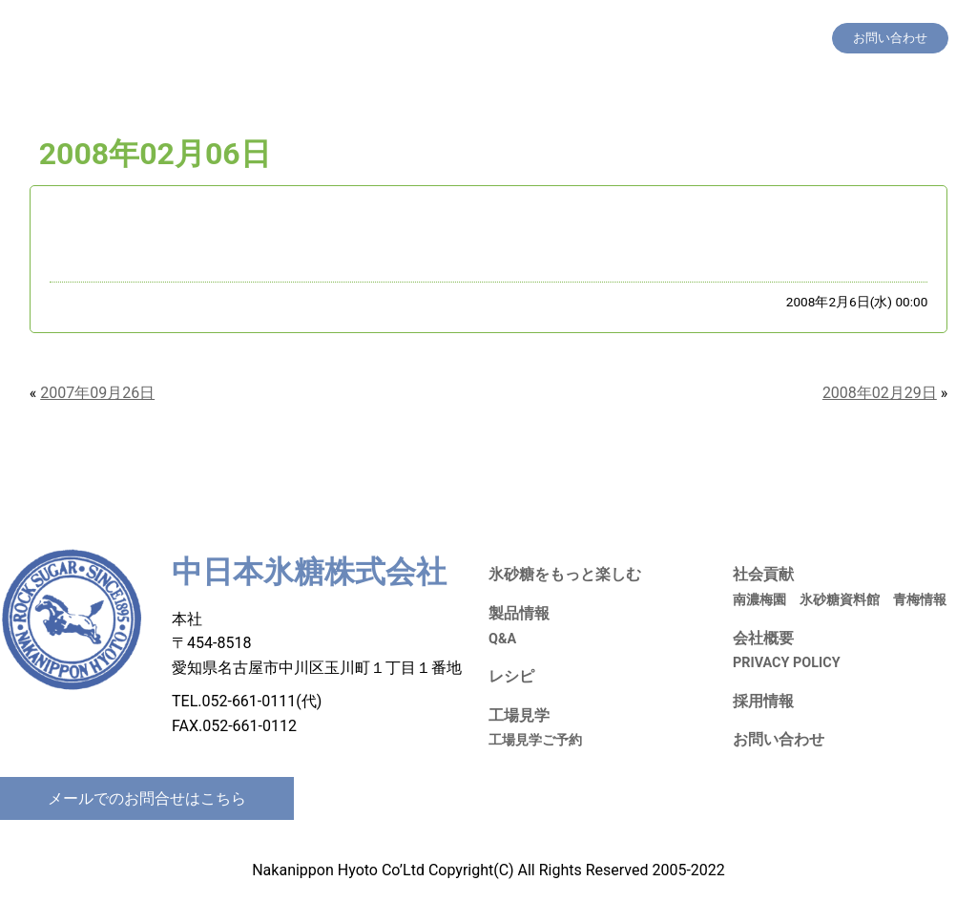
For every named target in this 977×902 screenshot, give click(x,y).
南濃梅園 (759, 600)
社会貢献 (668, 38)
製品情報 (491, 38)
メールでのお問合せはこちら (147, 798)
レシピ (548, 38)
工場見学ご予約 (535, 740)
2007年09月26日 (97, 393)
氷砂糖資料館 (840, 600)
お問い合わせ (778, 739)
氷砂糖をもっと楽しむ (391, 38)
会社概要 (794, 38)
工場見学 (605, 38)
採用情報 (731, 38)
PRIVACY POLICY (787, 663)
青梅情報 (919, 600)
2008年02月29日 (879, 393)
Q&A (502, 639)
